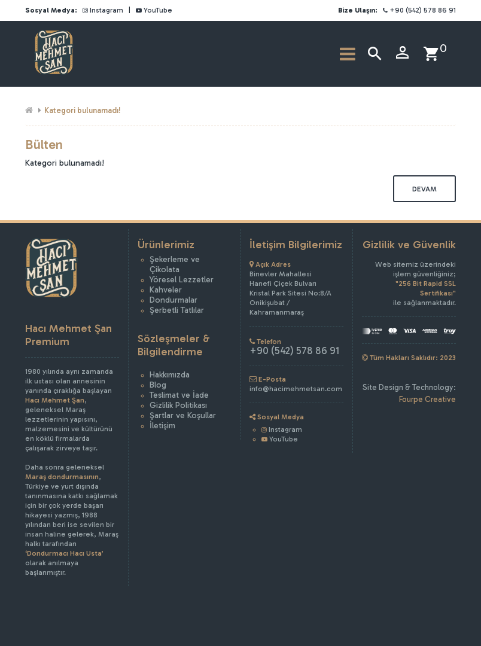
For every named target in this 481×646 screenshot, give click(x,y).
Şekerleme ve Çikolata (175, 264)
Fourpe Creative (427, 399)
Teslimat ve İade (179, 395)
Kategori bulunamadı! (82, 110)
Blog (158, 385)
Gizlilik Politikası (178, 405)
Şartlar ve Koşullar (183, 415)
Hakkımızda (170, 375)
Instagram (103, 10)
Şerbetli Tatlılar (177, 310)
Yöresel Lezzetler (182, 280)
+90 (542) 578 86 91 (419, 10)
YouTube (154, 10)
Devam (424, 189)
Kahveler (166, 290)
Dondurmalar (173, 300)
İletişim (162, 425)
